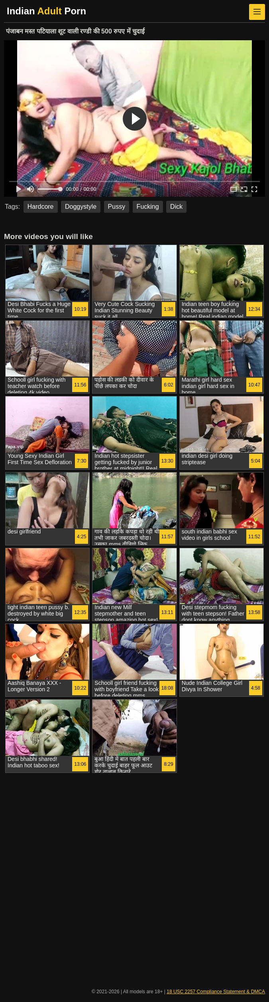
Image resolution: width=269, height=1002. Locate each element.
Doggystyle (80, 206)
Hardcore (40, 206)
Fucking (148, 206)
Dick (176, 206)
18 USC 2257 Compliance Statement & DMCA (216, 991)
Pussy (117, 206)
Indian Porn (46, 11)
